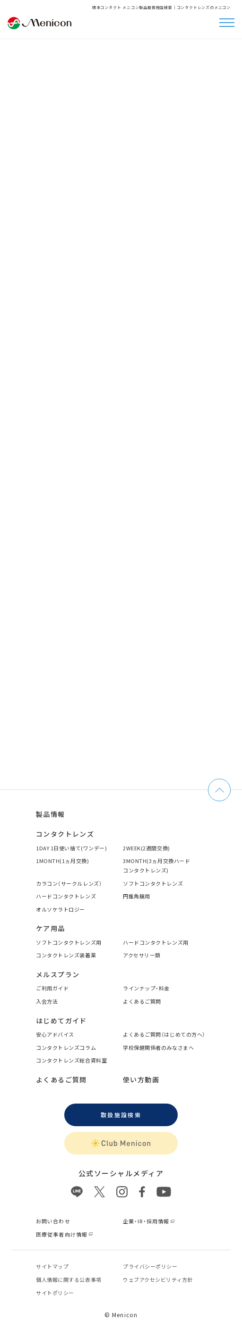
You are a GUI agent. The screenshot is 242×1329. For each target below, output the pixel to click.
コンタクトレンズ (65, 834)
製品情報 (50, 814)
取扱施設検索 (121, 1115)
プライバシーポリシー (150, 1266)
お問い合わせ (53, 1221)
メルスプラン (57, 974)
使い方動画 (141, 1079)
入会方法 (47, 1001)
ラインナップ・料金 (146, 988)
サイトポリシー (55, 1292)
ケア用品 (50, 928)
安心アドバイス (55, 1034)
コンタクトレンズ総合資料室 (71, 1060)
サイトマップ (52, 1266)
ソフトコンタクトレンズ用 (69, 942)
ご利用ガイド (52, 988)
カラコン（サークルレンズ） (69, 883)
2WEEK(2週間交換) (146, 848)
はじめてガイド (61, 1020)
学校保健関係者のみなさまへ (158, 1047)
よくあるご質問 (142, 1001)
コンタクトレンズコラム (66, 1047)
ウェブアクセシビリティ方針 (158, 1279)
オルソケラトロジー (60, 909)
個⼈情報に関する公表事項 (69, 1279)
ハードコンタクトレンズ (66, 896)
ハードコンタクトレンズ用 (156, 942)
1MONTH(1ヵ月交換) (62, 860)
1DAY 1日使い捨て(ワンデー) (71, 848)
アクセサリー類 (142, 955)
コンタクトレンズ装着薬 (66, 955)
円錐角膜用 (136, 896)
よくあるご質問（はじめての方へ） (164, 1034)
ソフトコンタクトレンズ (153, 883)
